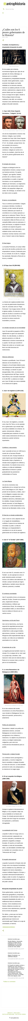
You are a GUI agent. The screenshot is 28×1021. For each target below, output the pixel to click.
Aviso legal (17, 1012)
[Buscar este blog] (15, 9)
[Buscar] (3, 9)
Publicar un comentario (9, 981)
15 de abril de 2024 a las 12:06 (16, 978)
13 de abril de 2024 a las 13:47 (16, 958)
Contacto (10, 1012)
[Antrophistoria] (14, 4)
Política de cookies (20, 1014)
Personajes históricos (9, 927)
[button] (3, 40)
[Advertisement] (14, 997)
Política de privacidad (8, 1014)
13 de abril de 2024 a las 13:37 (16, 948)
